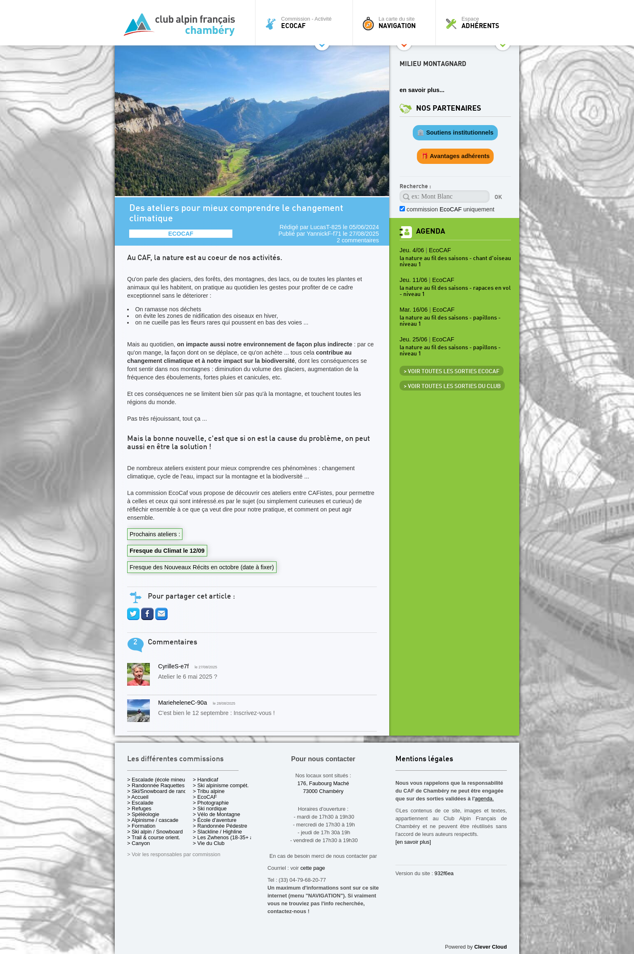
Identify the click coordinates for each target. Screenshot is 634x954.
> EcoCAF (205, 797)
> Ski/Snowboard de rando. (159, 791)
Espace (479, 22)
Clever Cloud (490, 947)
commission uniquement (450, 209)
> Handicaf (205, 779)
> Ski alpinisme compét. (221, 785)
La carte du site (396, 22)
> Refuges (139, 808)
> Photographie (211, 803)
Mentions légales (424, 759)
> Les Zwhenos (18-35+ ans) (226, 837)
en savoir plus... (422, 90)
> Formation (141, 826)
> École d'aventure (215, 820)
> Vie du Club (209, 843)
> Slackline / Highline (217, 832)
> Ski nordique (210, 808)
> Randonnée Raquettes (156, 785)
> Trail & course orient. (153, 837)
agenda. (484, 798)
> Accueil (138, 797)
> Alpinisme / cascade (152, 820)
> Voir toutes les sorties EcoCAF (451, 371)
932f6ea (444, 873)
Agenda (430, 231)
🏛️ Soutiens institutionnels (455, 132)
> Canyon (138, 843)
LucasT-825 (325, 227)
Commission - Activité (306, 22)
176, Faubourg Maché (323, 783)
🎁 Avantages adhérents (455, 156)
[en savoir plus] (413, 842)
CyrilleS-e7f (173, 666)
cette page (312, 868)
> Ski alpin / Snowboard (155, 832)
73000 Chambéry (323, 791)
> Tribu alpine (209, 791)
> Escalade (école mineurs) (159, 779)
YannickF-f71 (324, 233)
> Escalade (140, 803)
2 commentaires (358, 240)
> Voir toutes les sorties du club (452, 386)
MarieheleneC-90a (182, 702)
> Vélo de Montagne (216, 814)
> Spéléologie (143, 814)
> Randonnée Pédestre (220, 826)
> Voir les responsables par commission (173, 854)
